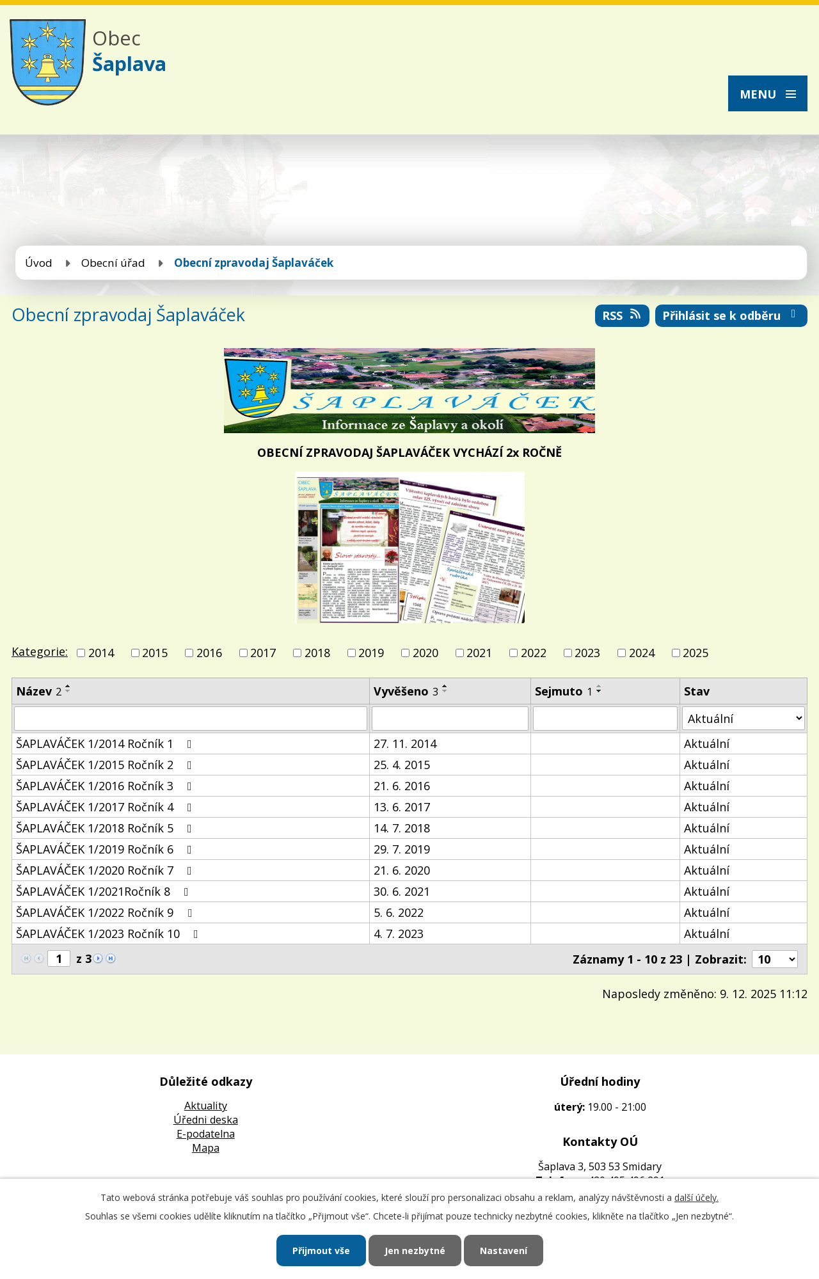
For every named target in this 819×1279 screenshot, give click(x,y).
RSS (622, 315)
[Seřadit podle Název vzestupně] (68, 685)
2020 (425, 652)
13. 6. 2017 (402, 806)
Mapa (205, 1148)
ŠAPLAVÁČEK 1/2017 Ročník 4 (106, 806)
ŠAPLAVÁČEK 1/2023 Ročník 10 (109, 933)
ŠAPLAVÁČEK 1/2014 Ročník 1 (106, 743)
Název (38, 691)
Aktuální (706, 743)
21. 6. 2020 (402, 870)
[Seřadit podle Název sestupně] (68, 691)
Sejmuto (563, 691)
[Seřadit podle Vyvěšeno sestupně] (445, 691)
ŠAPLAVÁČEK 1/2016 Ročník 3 (106, 785)
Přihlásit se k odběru (731, 315)
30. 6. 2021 (402, 891)
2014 (101, 652)
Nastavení (503, 1250)
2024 (642, 652)
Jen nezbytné (415, 1250)
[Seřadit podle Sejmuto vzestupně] (599, 685)
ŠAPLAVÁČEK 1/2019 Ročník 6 (106, 849)
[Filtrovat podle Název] (190, 718)
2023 (587, 652)
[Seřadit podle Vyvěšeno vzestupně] (445, 685)
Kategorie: (40, 651)
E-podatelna (206, 1134)
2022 (533, 652)
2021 (479, 652)
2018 (317, 652)
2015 (155, 652)
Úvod (38, 262)
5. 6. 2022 (399, 912)
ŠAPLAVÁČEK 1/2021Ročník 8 (105, 891)
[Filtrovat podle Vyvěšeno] (450, 718)
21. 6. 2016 (402, 785)
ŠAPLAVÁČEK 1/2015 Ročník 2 (106, 764)
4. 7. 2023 (399, 933)
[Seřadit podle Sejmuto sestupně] (599, 691)
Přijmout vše (321, 1250)
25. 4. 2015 (402, 764)
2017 (263, 652)
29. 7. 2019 (402, 849)
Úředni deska (205, 1120)
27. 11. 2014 (405, 743)
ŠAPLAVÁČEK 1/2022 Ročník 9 (106, 912)
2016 (209, 652)
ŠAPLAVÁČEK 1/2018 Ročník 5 (106, 828)
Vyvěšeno (406, 691)
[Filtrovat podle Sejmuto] (605, 718)
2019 (371, 652)
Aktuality (205, 1106)
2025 (695, 652)
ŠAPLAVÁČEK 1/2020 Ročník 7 (106, 870)
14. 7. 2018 (402, 828)
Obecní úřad (113, 262)
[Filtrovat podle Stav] (743, 718)
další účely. (696, 1197)
